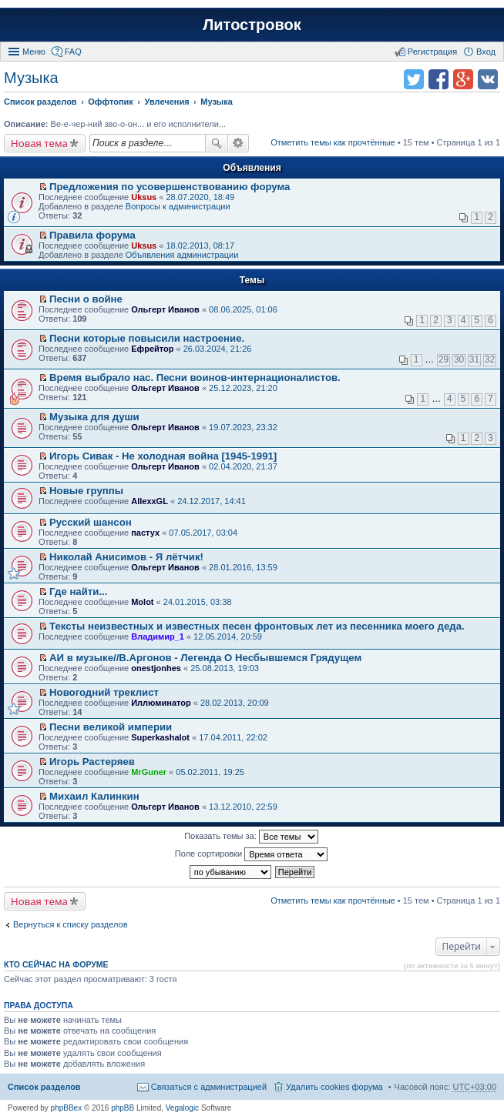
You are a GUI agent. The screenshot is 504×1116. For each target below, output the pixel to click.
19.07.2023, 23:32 (243, 427)
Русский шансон (90, 522)
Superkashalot (160, 737)
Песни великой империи (110, 727)
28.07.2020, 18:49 (200, 197)
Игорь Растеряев (92, 761)
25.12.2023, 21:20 (243, 388)
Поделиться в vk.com (488, 79)
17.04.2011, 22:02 (233, 737)
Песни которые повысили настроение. (146, 338)
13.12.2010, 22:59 (243, 806)
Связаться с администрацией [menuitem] (209, 1086)
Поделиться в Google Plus (463, 79)
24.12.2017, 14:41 (211, 501)
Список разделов (44, 1086)
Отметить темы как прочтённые (332, 142)
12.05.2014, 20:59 (227, 636)
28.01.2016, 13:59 (243, 567)
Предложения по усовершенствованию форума (169, 186)
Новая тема (39, 143)
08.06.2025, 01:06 (243, 309)
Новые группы (86, 490)
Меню (33, 51)
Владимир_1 (157, 636)
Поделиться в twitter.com (414, 79)
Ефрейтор (152, 348)
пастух (145, 532)
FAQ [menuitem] (73, 51)
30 (459, 359)
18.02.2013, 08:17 (200, 245)
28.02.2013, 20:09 (234, 702)
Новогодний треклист (104, 692)
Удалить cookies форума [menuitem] (334, 1086)
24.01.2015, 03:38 (197, 601)
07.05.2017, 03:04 (203, 532)
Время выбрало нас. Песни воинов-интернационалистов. (195, 377)
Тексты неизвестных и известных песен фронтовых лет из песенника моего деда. (257, 626)
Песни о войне (86, 299)
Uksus (143, 197)
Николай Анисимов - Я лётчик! (126, 557)
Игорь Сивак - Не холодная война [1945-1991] (163, 456)
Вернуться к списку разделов (70, 924)
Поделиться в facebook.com (438, 79)
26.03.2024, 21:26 (217, 348)
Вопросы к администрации (178, 206)
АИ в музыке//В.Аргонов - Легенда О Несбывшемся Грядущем (205, 657)
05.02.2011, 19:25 (210, 772)
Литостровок (252, 24)
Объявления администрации (182, 254)
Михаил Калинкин (94, 796)
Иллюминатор (160, 702)
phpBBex (66, 1108)
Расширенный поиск (238, 143)
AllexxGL (149, 501)
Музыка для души (94, 417)
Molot (142, 601)
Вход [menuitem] (486, 51)
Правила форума (92, 235)
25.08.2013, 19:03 (224, 668)
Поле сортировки (251, 854)
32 (490, 359)
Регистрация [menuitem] (432, 51)
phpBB (122, 1108)
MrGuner (148, 772)
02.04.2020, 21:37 (243, 466)
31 (474, 359)
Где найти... (78, 591)
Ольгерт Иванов (165, 309)
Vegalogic (182, 1108)
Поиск (216, 143)
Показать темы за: (251, 837)
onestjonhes (156, 668)
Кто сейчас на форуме (56, 964)
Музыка (31, 77)
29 (443, 359)
